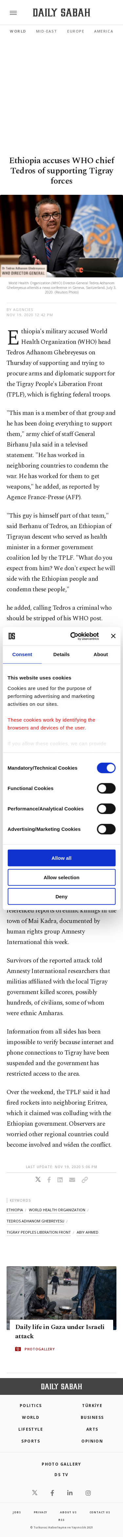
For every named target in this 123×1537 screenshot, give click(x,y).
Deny (61, 896)
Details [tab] (61, 654)
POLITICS (31, 1405)
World (18, 31)
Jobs (17, 1512)
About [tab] (100, 654)
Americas (105, 31)
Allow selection (61, 877)
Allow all (61, 858)
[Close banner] (113, 636)
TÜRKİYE (92, 1405)
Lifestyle (30, 1429)
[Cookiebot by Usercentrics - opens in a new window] (73, 636)
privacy (41, 1512)
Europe (75, 31)
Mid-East (46, 31)
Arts (92, 1429)
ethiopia (15, 1209)
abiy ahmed (87, 1232)
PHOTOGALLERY (40, 1349)
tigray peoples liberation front (39, 1232)
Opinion (92, 1441)
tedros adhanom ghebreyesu (35, 1220)
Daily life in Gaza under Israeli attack (60, 1331)
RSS (61, 1520)
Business (92, 1417)
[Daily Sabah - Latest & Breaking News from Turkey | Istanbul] (61, 13)
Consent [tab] (22, 654)
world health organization (57, 1209)
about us (68, 1512)
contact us (100, 1512)
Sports (30, 1441)
